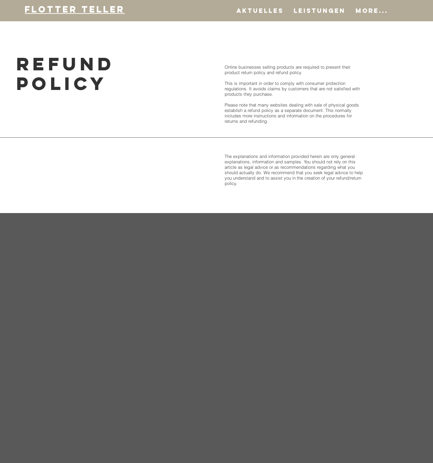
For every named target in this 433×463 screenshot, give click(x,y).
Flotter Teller (75, 9)
